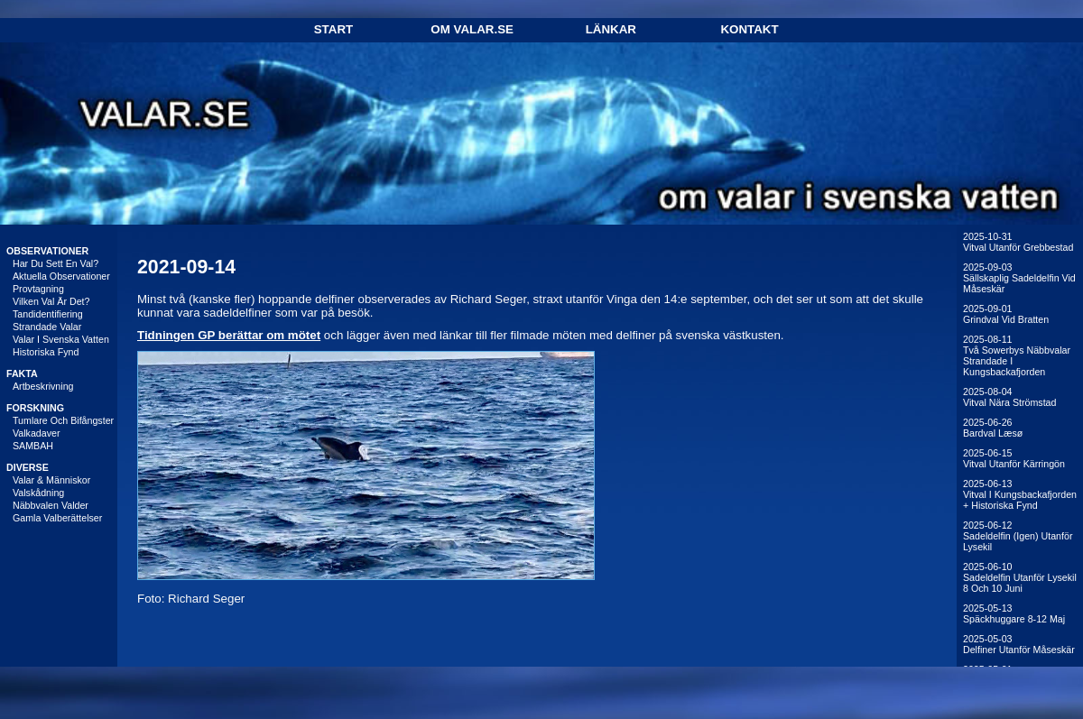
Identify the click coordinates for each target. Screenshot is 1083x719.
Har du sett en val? (55, 263)
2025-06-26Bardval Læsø (993, 427)
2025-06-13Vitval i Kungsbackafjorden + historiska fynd (1020, 494)
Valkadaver (36, 433)
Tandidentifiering (48, 314)
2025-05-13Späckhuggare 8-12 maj (1014, 613)
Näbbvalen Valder (50, 505)
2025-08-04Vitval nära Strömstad (1009, 397)
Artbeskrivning (43, 386)
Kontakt (749, 29)
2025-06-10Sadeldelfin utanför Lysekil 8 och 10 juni (1020, 577)
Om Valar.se (472, 29)
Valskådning (38, 492)
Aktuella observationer (61, 276)
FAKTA (22, 373)
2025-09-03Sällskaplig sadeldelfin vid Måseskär (1019, 278)
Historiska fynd (46, 351)
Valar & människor (51, 480)
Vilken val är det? (51, 301)
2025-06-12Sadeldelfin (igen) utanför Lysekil (1017, 536)
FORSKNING (35, 407)
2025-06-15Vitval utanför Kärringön (1014, 458)
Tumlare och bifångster (63, 420)
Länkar (611, 29)
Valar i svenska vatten (61, 339)
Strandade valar (47, 326)
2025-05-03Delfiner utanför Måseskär (1019, 644)
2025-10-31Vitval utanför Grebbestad (1018, 242)
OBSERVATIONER (47, 250)
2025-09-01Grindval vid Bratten (1006, 314)
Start (333, 29)
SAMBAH (33, 445)
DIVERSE (27, 467)
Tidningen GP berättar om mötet (228, 335)
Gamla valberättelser (57, 517)
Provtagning (38, 288)
